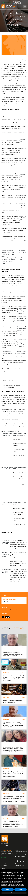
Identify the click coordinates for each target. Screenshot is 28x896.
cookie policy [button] (21, 876)
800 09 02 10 (6, 2)
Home (13, 28)
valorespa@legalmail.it (20, 854)
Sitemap (3, 868)
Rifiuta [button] (7, 889)
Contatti (17, 863)
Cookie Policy (4, 865)
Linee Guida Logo (19, 865)
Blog (2, 609)
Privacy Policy (4, 863)
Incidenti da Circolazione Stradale (12, 609)
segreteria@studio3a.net (21, 851)
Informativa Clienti (5, 867)
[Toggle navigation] (25, 6)
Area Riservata (18, 867)
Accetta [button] (20, 889)
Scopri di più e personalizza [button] (14, 893)
